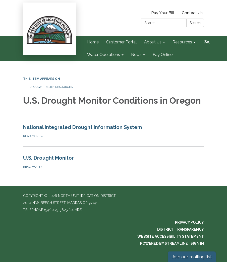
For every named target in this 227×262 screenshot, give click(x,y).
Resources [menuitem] (182, 42)
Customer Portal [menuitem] (121, 42)
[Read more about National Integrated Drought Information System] (113, 131)
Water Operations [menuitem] (103, 54)
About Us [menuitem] (152, 42)
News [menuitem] (136, 54)
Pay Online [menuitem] (163, 54)
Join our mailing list (192, 256)
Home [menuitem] (93, 42)
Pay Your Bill (162, 13)
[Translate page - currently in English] (207, 42)
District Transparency (180, 229)
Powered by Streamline (164, 243)
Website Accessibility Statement (170, 236)
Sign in (197, 243)
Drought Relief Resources (51, 87)
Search (195, 23)
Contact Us (192, 13)
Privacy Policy (189, 222)
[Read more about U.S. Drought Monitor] (113, 161)
